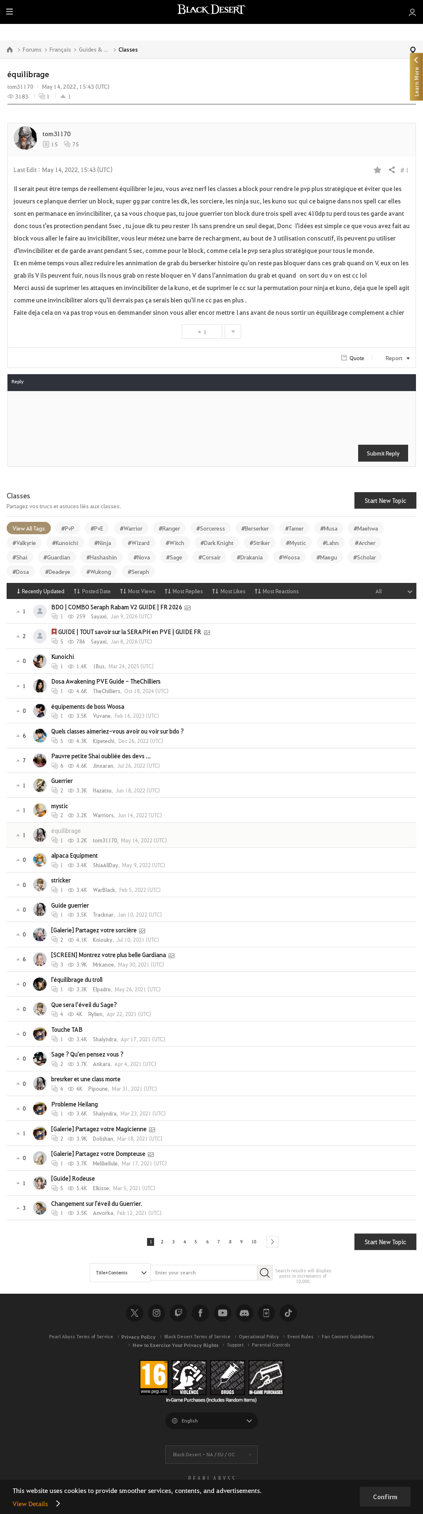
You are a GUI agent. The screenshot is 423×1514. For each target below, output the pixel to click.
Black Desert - (204, 1457)
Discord (244, 1315)
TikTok (288, 1315)
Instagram (156, 1315)
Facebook (200, 1315)
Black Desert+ (266, 1315)
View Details (30, 1503)
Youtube (222, 1315)
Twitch (178, 1315)
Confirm (385, 1497)
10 (260, 1243)
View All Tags (28, 528)
